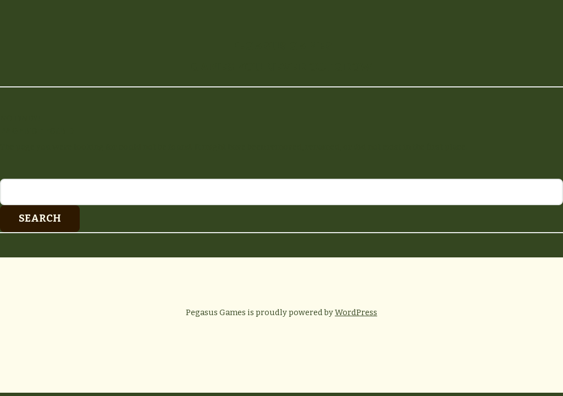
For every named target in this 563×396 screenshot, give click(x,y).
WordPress (356, 312)
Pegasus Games (281, 45)
